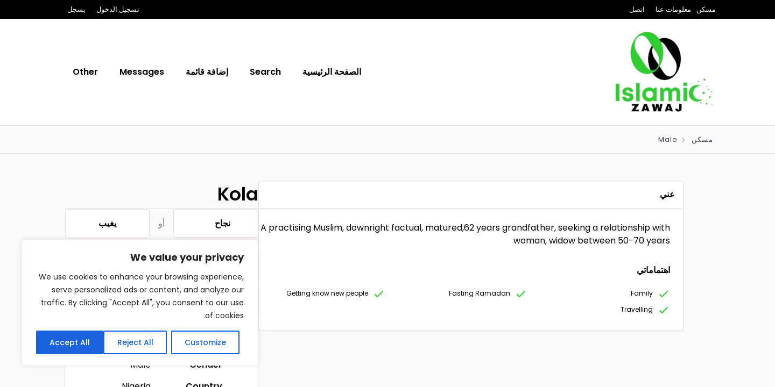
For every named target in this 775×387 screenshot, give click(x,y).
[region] (140, 303)
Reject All (135, 342)
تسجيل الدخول (117, 9)
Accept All (70, 342)
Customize (205, 342)
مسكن (706, 9)
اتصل (637, 9)
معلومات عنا (673, 9)
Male (668, 139)
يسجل (76, 9)
